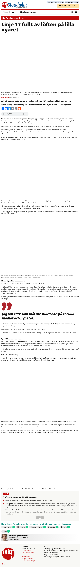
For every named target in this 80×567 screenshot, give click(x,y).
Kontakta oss (26, 551)
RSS (4, 564)
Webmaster (26, 557)
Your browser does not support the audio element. (15, 114)
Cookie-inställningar (28, 561)
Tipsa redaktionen (28, 553)
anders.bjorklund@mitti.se (19, 538)
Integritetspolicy (27, 559)
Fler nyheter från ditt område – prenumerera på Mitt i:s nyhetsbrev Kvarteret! (36, 524)
